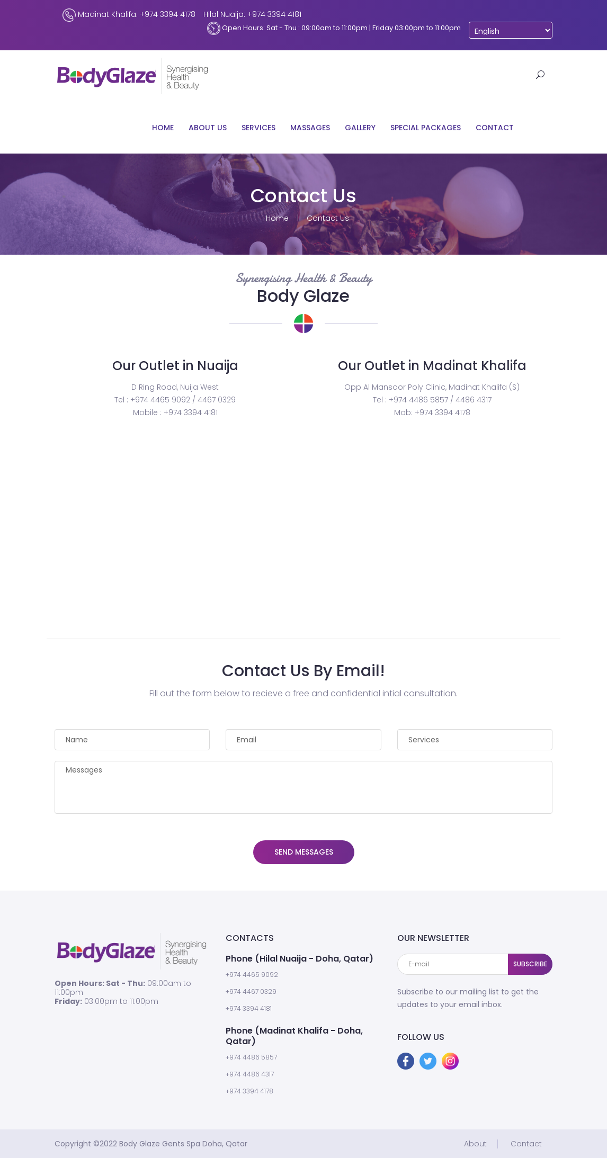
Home (163, 127)
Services (258, 127)
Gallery (360, 127)
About (475, 1143)
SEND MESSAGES (303, 852)
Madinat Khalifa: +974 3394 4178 (129, 15)
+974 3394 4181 (249, 1008)
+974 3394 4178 (249, 1091)
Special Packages (425, 127)
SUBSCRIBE (530, 963)
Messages (303, 787)
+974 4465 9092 (252, 974)
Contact (495, 127)
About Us (208, 127)
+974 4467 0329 (251, 991)
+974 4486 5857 (251, 1057)
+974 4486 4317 (250, 1074)
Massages (310, 127)
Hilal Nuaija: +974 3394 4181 (252, 14)
